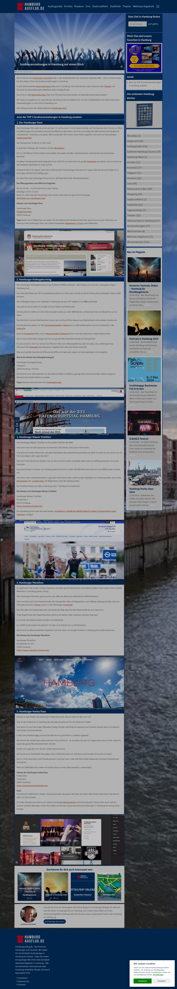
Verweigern (162, 981)
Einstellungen (158, 975)
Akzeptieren (142, 981)
